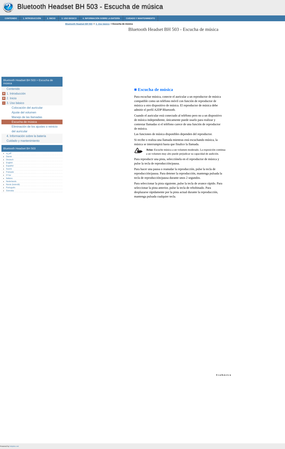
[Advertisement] (94, 52)
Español (9, 166)
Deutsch (9, 159)
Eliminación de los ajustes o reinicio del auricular (35, 129)
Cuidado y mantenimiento (140, 18)
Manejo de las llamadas (27, 117)
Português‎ (10, 187)
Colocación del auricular (27, 107)
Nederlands (11, 181)
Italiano (9, 178)
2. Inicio (51, 18)
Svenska (10, 190)
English (9, 163)
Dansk (9, 156)
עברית (8, 175)
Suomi (9, 169)
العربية (8, 153)
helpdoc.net (14, 446)
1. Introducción (32, 18)
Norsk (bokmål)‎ (13, 184)
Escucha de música (24, 121)
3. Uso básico (69, 18)
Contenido (11, 18)
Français (10, 172)
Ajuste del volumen (24, 112)
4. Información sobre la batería (101, 18)
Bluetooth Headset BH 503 (8, 7)
